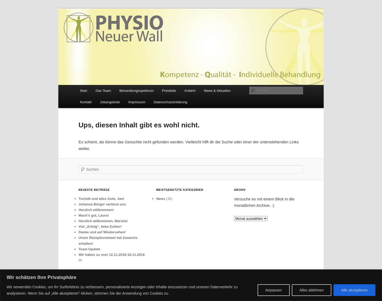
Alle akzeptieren (354, 290)
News (160, 199)
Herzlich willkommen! (96, 210)
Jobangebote (110, 102)
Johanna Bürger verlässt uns (102, 204)
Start (83, 91)
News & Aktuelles (217, 91)
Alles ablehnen (311, 290)
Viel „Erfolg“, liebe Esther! (100, 227)
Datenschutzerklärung (170, 102)
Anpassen (273, 290)
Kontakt (86, 102)
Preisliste (169, 91)
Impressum (136, 102)
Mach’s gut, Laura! (94, 215)
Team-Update (89, 249)
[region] (191, 285)
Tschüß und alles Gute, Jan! (101, 199)
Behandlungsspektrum (136, 91)
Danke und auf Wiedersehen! (102, 232)
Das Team (103, 91)
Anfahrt (190, 91)
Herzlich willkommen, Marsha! (103, 221)
